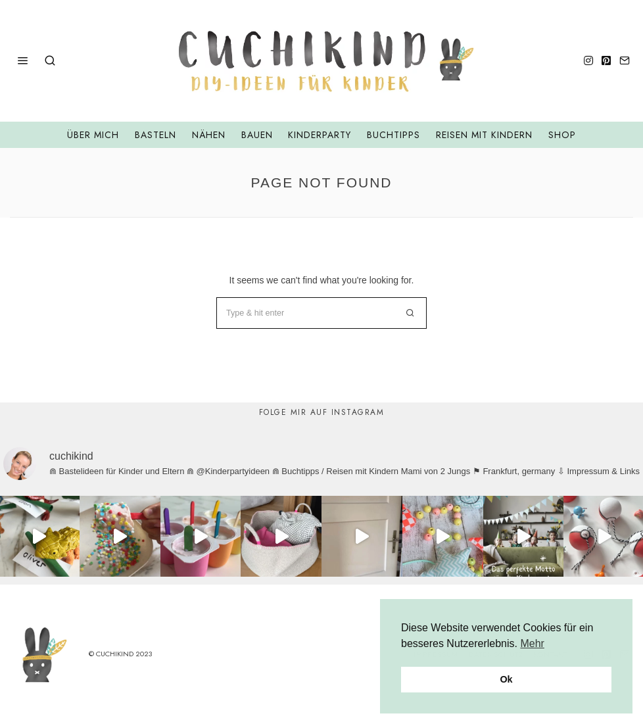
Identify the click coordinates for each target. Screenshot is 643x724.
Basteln (155, 134)
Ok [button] (506, 679)
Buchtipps (393, 134)
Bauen (257, 134)
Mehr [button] (532, 643)
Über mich (93, 134)
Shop (562, 134)
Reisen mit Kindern (484, 134)
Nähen (209, 134)
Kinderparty (319, 134)
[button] (411, 313)
